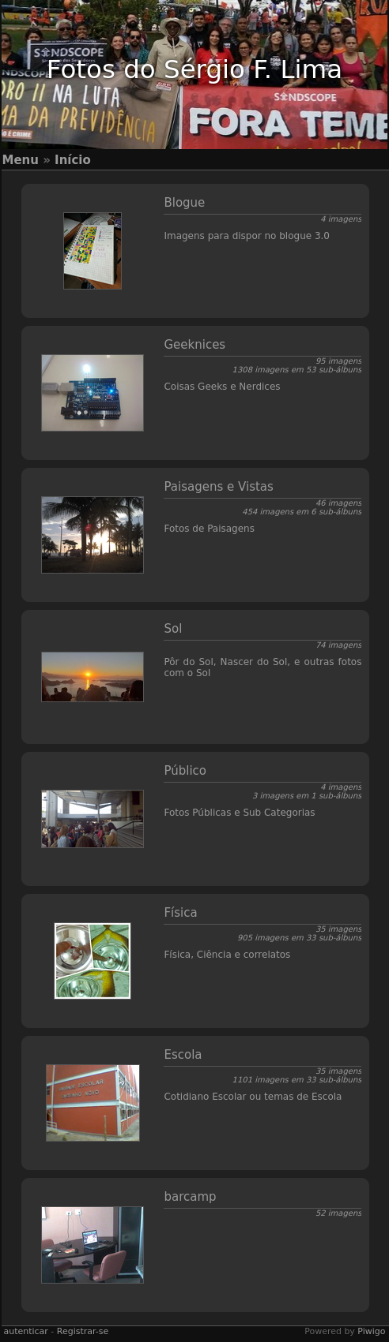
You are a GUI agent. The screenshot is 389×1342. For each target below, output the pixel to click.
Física (180, 913)
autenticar (25, 1331)
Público (185, 771)
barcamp (190, 1197)
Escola (183, 1055)
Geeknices (194, 345)
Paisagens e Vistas (218, 487)
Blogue (184, 203)
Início (73, 160)
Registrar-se (82, 1331)
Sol (173, 629)
